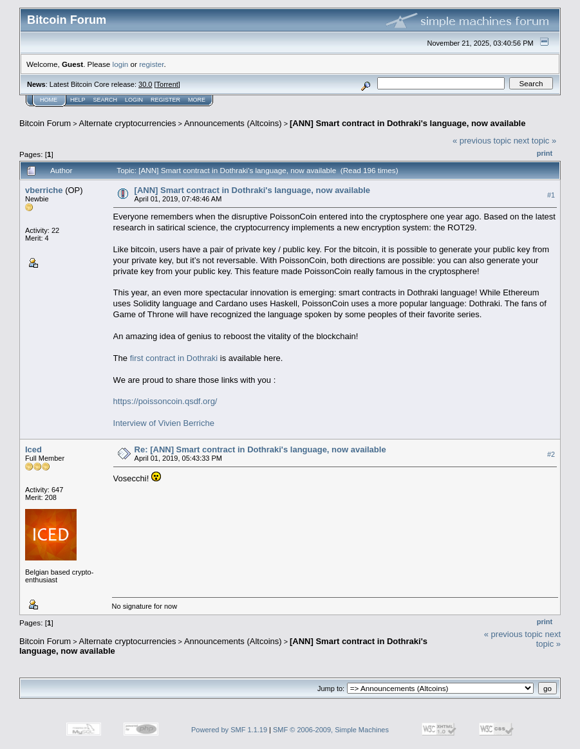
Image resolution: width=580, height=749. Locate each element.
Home (48, 100)
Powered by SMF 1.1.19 (229, 730)
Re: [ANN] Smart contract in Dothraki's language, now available (260, 449)
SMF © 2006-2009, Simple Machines (331, 730)
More (196, 100)
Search (105, 100)
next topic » (535, 140)
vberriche (44, 190)
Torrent (167, 84)
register (151, 64)
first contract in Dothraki (174, 358)
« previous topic (482, 140)
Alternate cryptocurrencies (127, 123)
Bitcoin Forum (45, 123)
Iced (33, 449)
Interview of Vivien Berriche (163, 423)
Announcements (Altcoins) (233, 123)
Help (78, 100)
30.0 (145, 84)
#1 (551, 195)
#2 (551, 455)
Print (544, 153)
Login (134, 100)
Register (165, 100)
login (121, 64)
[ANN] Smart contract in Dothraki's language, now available (407, 123)
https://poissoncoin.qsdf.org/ (165, 401)
